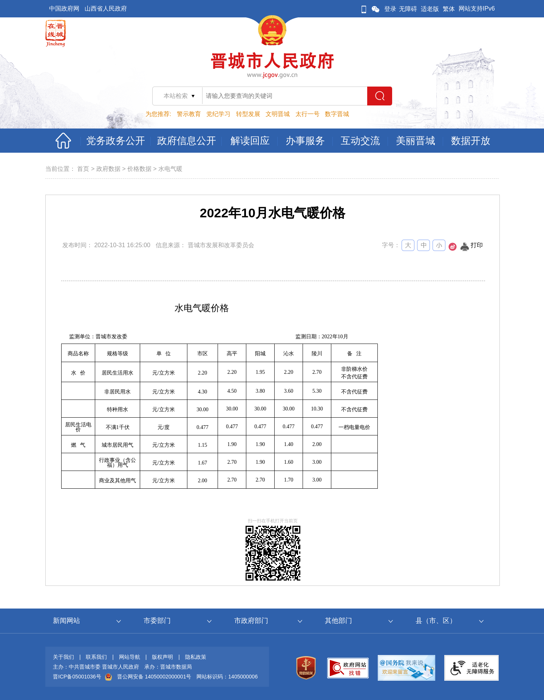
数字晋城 (337, 114)
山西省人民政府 (106, 8)
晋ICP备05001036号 (77, 677)
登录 (390, 9)
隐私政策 (195, 657)
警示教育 (189, 114)
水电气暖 (170, 169)
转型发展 (248, 114)
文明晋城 (278, 114)
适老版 (430, 9)
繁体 (449, 9)
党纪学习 (218, 114)
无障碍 (408, 9)
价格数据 (139, 169)
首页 (83, 169)
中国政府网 (64, 8)
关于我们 (63, 657)
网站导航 (129, 657)
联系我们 (96, 657)
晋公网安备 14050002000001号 (154, 677)
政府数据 (108, 169)
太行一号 (307, 114)
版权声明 (162, 657)
